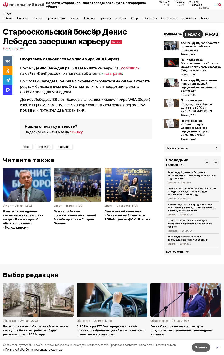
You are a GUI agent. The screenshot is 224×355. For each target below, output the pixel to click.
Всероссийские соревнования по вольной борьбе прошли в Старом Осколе (75, 217)
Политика (89, 18)
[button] (207, 162)
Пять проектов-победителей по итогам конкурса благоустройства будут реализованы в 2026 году (192, 191)
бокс (26, 146)
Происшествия (56, 18)
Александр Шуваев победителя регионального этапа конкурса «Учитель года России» (192, 175)
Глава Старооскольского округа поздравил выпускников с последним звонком (190, 223)
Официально (169, 18)
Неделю (193, 34)
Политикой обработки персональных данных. (34, 349)
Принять (201, 347)
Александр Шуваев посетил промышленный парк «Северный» (188, 238)
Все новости (174, 251)
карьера (64, 146)
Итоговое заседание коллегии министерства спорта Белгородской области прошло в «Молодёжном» (23, 219)
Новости (22, 18)
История (121, 18)
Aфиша (204, 18)
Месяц (211, 34)
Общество (150, 18)
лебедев (44, 146)
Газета (74, 18)
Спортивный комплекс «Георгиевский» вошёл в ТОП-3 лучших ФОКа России (128, 215)
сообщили (130, 68)
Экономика (189, 18)
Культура (105, 18)
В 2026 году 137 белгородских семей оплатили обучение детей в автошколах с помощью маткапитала (192, 207)
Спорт (135, 18)
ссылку (76, 132)
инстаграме (111, 73)
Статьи (37, 18)
